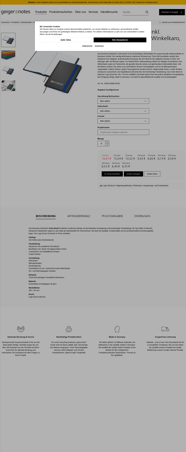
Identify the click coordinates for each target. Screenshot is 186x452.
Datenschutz (87, 46)
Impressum (99, 46)
